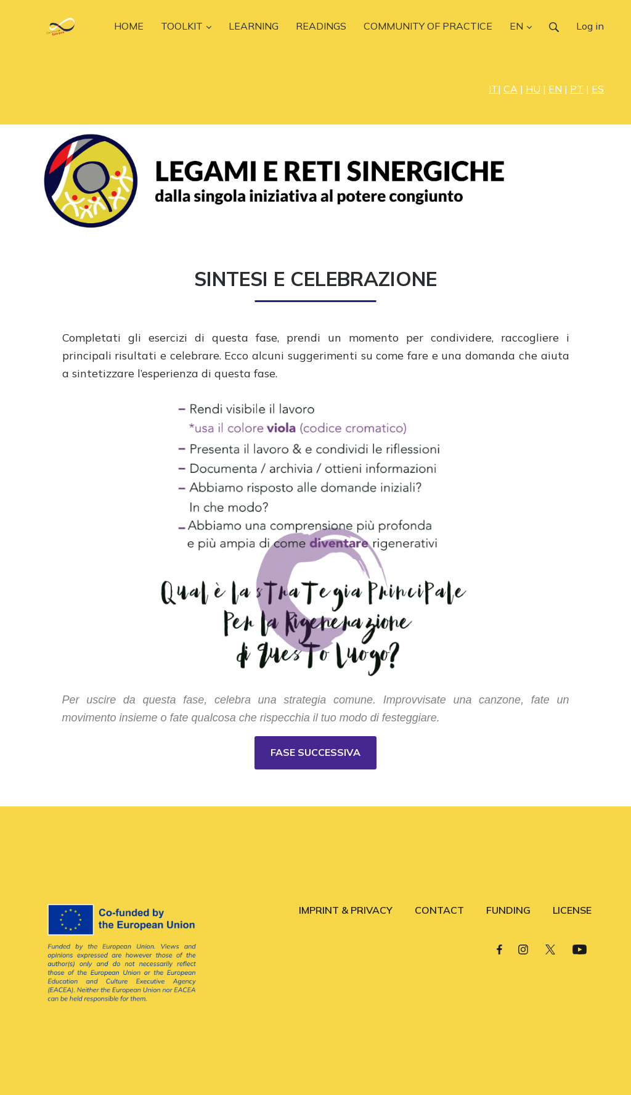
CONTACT (439, 910)
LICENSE (572, 910)
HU (533, 89)
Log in (590, 26)
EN (555, 89)
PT (577, 89)
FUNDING (508, 910)
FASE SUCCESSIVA (315, 752)
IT (493, 89)
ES (598, 89)
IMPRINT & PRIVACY (346, 910)
